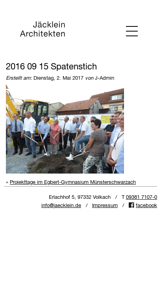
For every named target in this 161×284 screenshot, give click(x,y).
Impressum (105, 205)
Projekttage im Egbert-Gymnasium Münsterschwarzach (73, 182)
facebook (146, 205)
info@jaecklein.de (61, 205)
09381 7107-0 (141, 197)
